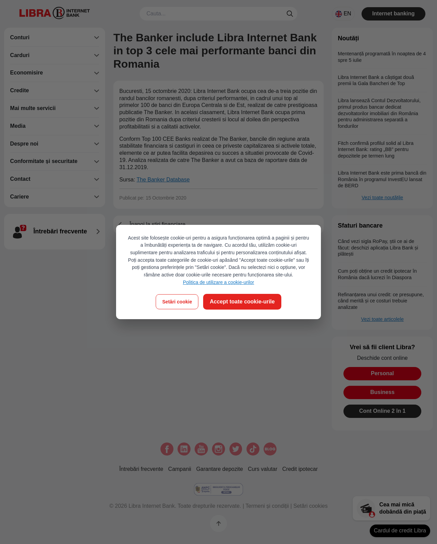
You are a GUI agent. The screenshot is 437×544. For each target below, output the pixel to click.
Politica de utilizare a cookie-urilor (218, 282)
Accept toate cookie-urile (242, 301)
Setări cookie (177, 301)
